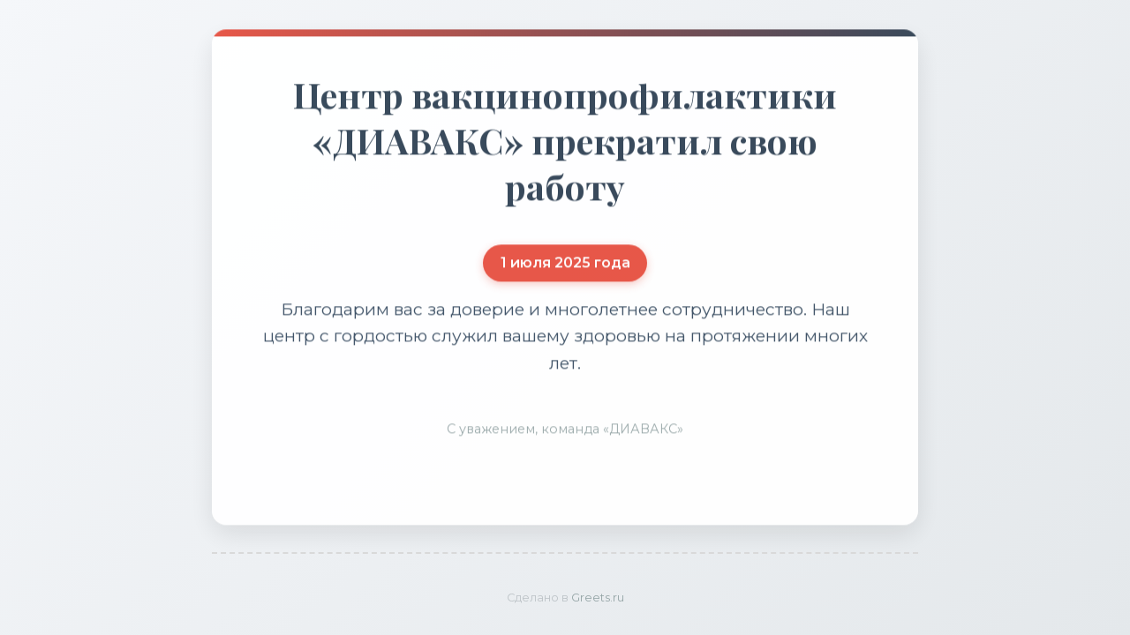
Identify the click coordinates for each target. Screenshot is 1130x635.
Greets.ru (597, 597)
